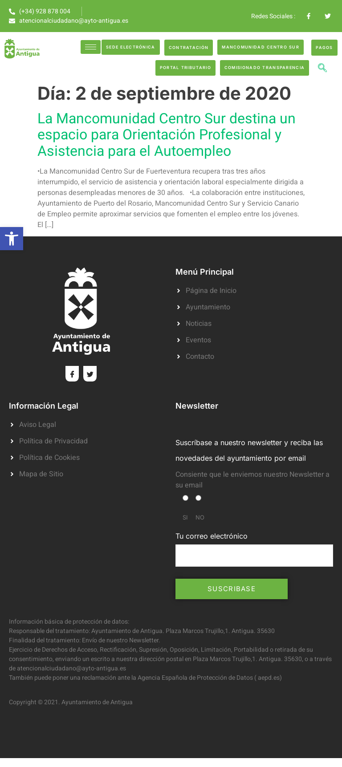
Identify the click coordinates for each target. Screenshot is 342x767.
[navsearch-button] (322, 69)
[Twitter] (90, 373)
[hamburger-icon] (91, 47)
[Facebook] (72, 373)
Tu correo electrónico (254, 549)
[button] (11, 238)
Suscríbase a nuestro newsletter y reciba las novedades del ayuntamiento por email (249, 450)
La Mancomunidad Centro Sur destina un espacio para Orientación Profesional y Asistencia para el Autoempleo (166, 134)
